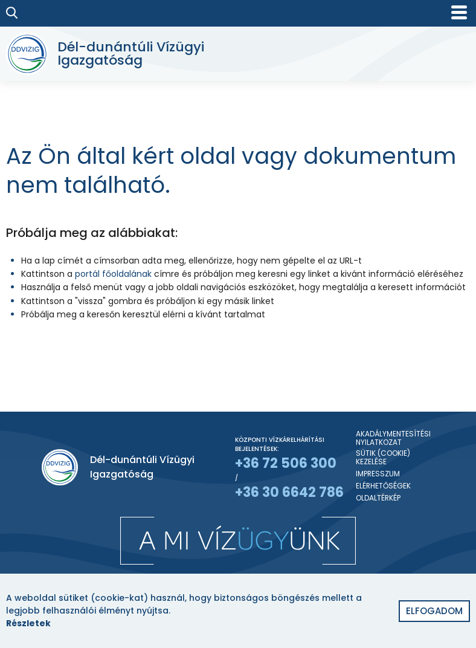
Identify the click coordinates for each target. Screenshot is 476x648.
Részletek (28, 623)
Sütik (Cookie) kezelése (383, 458)
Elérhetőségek (383, 486)
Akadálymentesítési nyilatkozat (393, 438)
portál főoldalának (113, 274)
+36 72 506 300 (285, 463)
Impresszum (378, 474)
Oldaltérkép (378, 498)
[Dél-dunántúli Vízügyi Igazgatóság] (110, 54)
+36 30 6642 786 (289, 492)
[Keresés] (12, 13)
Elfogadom (434, 610)
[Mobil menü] (459, 12)
